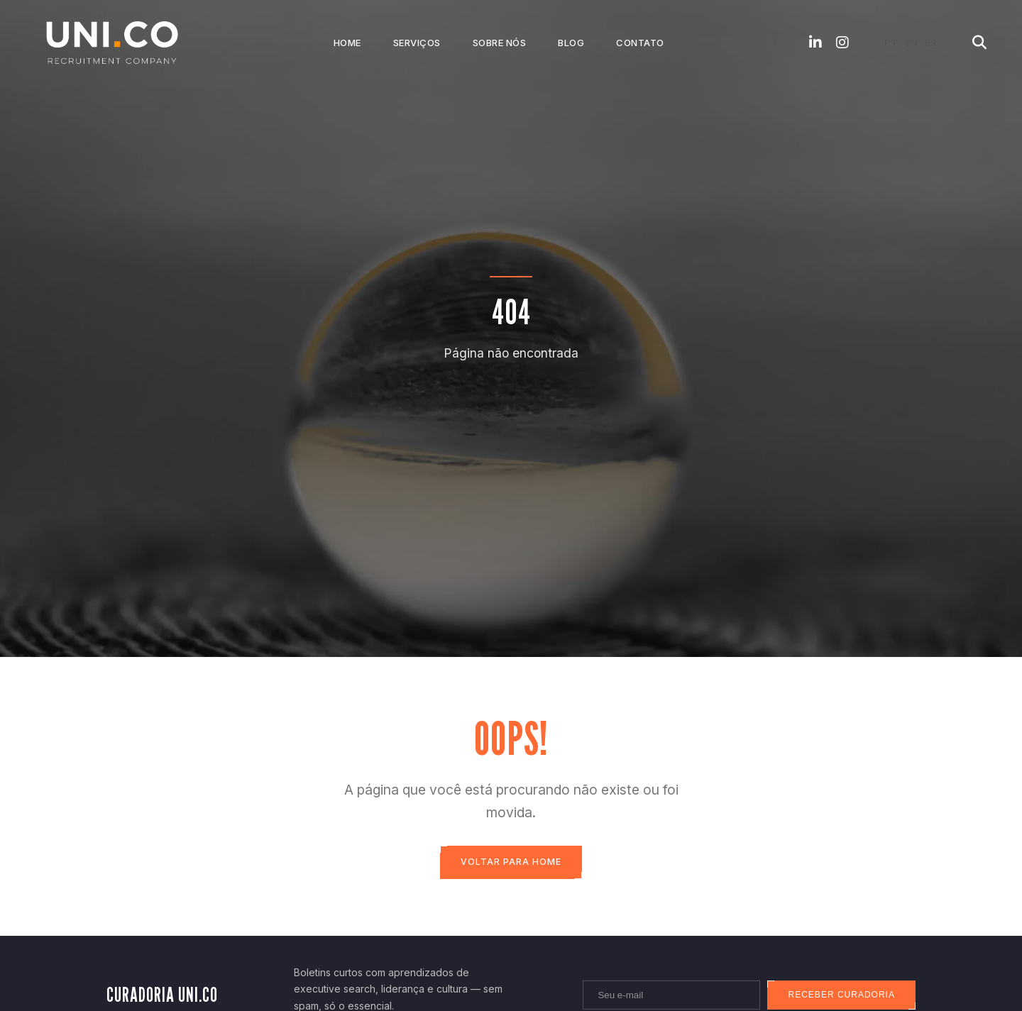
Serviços (417, 42)
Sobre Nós (500, 42)
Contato (640, 42)
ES (931, 42)
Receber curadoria (839, 996)
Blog (571, 42)
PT (891, 42)
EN (911, 42)
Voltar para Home (511, 862)
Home (347, 42)
